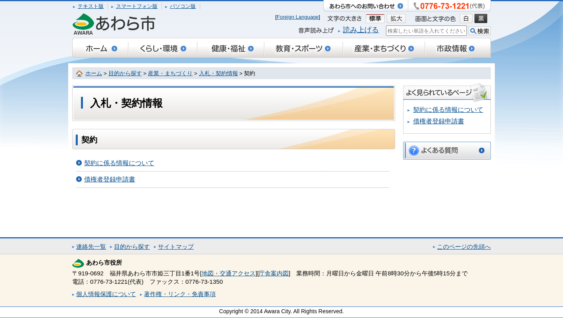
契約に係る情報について (119, 163)
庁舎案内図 (274, 273)
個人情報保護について (106, 294)
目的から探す (125, 73)
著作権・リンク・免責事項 (180, 294)
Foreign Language (298, 17)
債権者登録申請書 (109, 179)
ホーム (93, 73)
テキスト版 (91, 6)
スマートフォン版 (136, 6)
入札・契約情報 (218, 73)
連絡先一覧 (91, 246)
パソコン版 (183, 6)
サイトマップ (176, 246)
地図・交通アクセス (229, 273)
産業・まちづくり (170, 73)
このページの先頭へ (464, 246)
